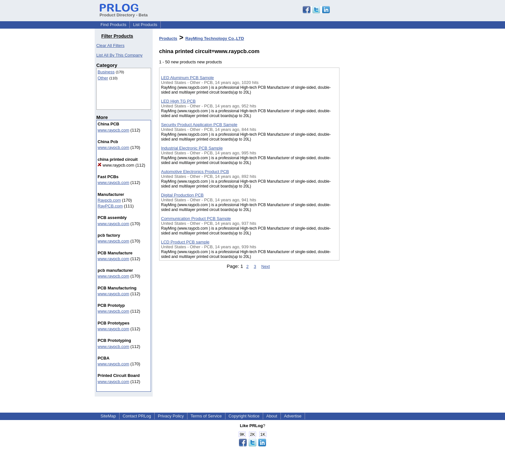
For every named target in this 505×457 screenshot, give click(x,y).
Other (103, 78)
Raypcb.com (109, 200)
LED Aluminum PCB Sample (187, 77)
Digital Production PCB (182, 195)
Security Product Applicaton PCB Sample (199, 124)
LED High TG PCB (178, 101)
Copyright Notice (244, 416)
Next (265, 266)
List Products (145, 24)
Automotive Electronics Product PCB (195, 171)
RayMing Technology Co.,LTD (214, 38)
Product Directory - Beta (124, 12)
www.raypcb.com (113, 130)
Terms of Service (206, 416)
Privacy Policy (171, 416)
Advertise (292, 416)
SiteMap (108, 416)
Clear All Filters (110, 45)
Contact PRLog (137, 416)
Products (168, 38)
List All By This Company (119, 55)
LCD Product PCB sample (185, 242)
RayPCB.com (110, 206)
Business (106, 71)
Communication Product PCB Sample (196, 218)
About (271, 416)
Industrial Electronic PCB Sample (192, 148)
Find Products (113, 24)
